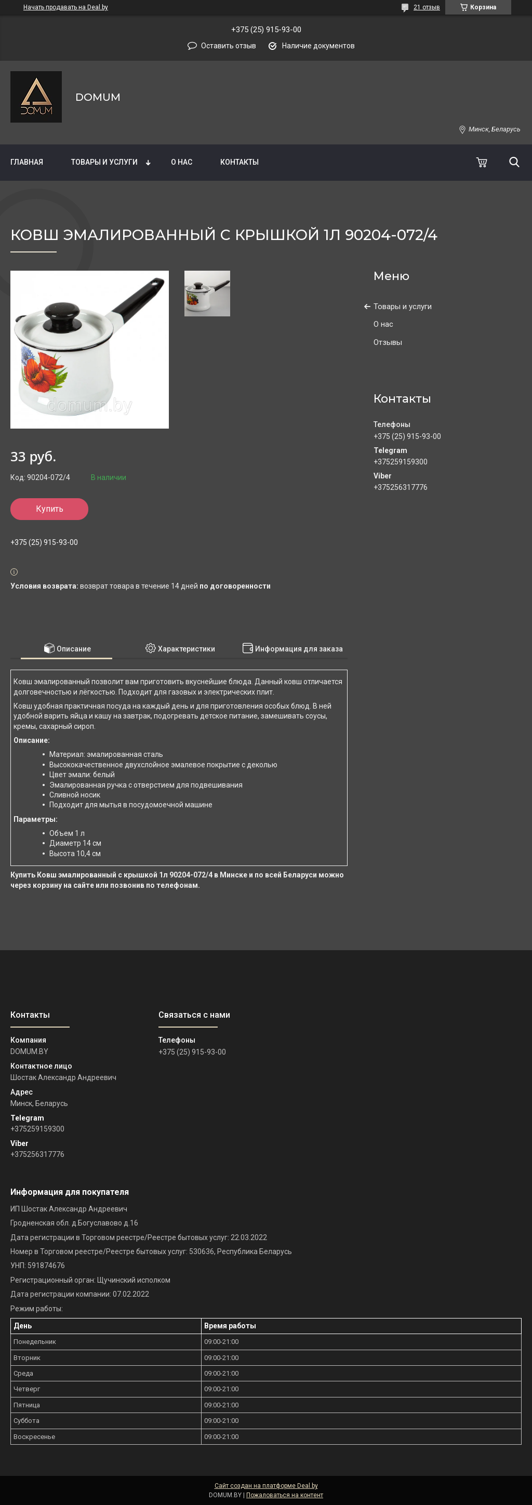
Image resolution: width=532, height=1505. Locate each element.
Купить (49, 509)
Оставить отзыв (228, 46)
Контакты (239, 162)
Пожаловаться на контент (284, 1495)
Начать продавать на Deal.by (65, 7)
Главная (26, 162)
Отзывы (388, 342)
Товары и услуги (104, 162)
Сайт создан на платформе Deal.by (266, 1485)
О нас (181, 162)
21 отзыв (427, 7)
